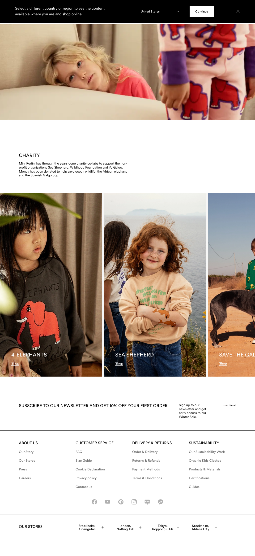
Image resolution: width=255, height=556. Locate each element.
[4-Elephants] (51, 285)
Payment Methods (146, 469)
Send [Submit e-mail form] (232, 405)
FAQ (79, 452)
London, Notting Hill (129, 527)
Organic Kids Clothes (205, 461)
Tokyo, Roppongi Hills (165, 527)
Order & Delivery (145, 452)
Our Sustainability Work (207, 452)
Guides (194, 487)
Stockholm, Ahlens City (204, 527)
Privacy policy (86, 478)
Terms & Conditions (147, 478)
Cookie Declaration (90, 469)
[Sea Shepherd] (155, 285)
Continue (201, 11)
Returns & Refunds (146, 461)
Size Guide (84, 461)
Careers (25, 478)
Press (23, 469)
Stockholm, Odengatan (91, 527)
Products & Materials (205, 469)
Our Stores (27, 461)
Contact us (84, 487)
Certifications (199, 478)
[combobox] (160, 11)
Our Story (26, 452)
